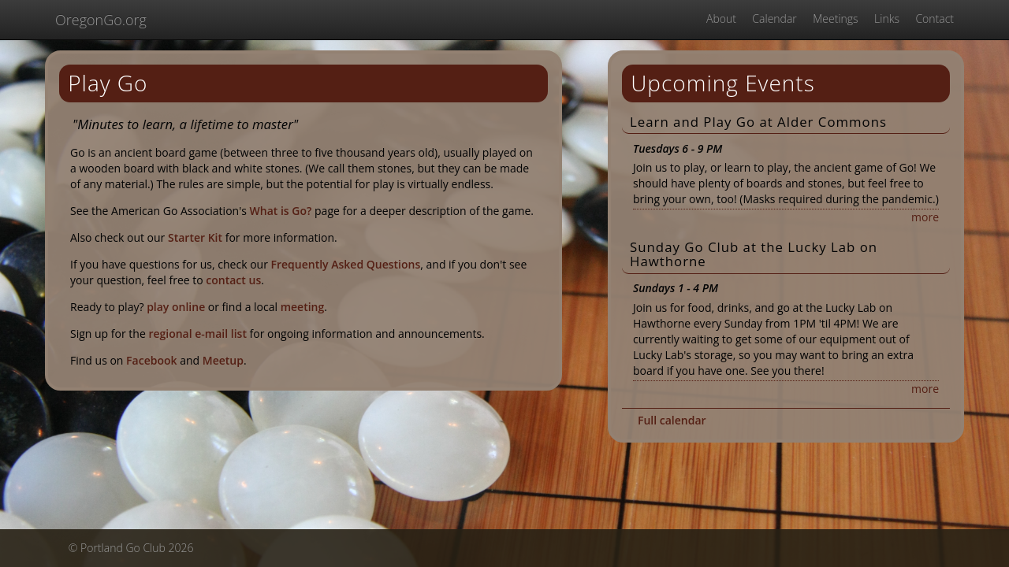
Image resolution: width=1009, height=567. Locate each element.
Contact (934, 18)
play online (176, 306)
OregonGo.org (101, 19)
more (925, 216)
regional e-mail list (197, 333)
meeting (303, 306)
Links (886, 18)
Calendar (774, 18)
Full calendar (672, 420)
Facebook (151, 360)
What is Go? (281, 210)
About (721, 18)
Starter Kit (195, 237)
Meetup (223, 360)
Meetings (835, 18)
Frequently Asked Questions (346, 264)
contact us (233, 279)
